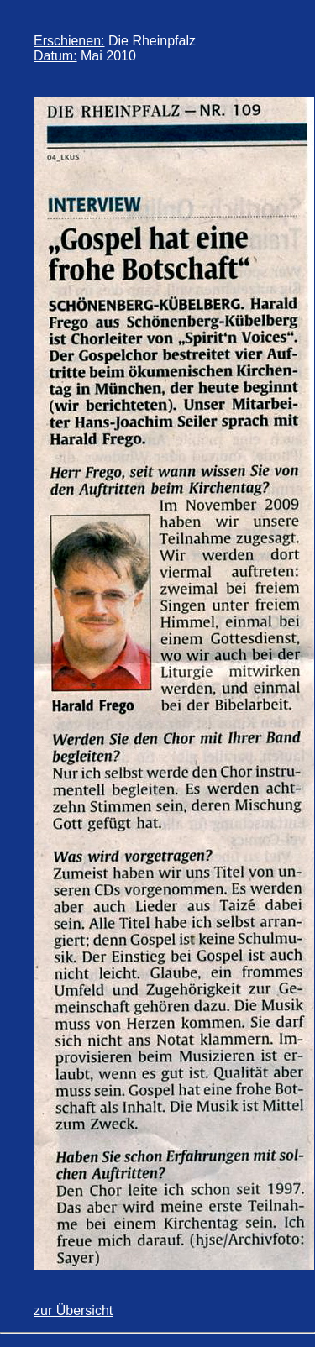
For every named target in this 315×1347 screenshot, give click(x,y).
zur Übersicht (73, 1310)
